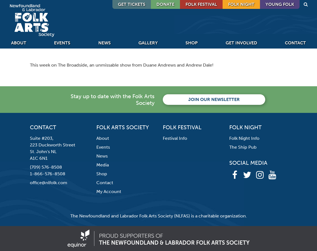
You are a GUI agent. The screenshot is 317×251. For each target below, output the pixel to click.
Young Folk (280, 4)
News (104, 42)
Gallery (148, 42)
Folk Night (241, 4)
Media (102, 165)
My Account (108, 191)
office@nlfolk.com (48, 182)
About (18, 42)
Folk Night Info (244, 138)
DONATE (165, 4)
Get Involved (241, 42)
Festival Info (175, 138)
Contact (295, 42)
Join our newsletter (214, 99)
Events (62, 42)
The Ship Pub (243, 147)
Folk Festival (201, 4)
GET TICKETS (131, 4)
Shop (191, 42)
